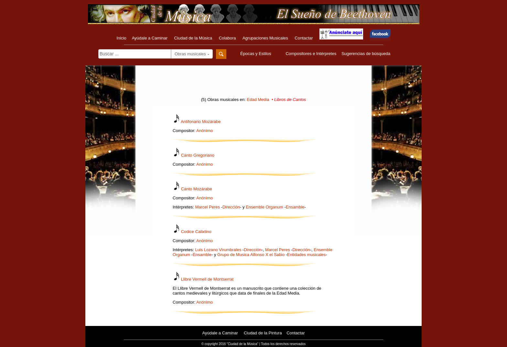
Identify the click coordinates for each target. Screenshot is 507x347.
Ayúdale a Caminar (149, 38)
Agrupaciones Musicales (265, 38)
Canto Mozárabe (196, 188)
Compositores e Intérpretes (311, 53)
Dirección (231, 207)
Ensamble (295, 207)
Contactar (304, 38)
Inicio (121, 38)
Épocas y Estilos (256, 53)
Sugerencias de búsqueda (365, 53)
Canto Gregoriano (197, 155)
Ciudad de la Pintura (263, 332)
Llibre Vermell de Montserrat (207, 279)
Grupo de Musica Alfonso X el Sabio (251, 254)
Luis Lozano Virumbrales (218, 249)
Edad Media (258, 99)
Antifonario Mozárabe (201, 121)
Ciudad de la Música (193, 38)
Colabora (227, 38)
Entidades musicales (306, 254)
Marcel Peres (207, 207)
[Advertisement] (253, 83)
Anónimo (204, 130)
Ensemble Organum (264, 207)
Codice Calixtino (196, 231)
